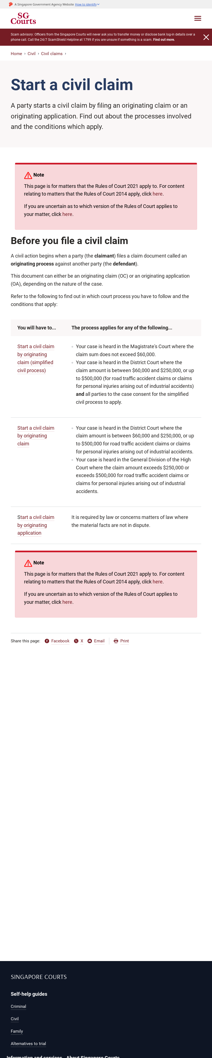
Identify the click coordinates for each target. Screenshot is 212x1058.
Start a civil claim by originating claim (35, 436)
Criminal (18, 1006)
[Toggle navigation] (197, 18)
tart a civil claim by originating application (35, 525)
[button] (87, 4)
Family (17, 1031)
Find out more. (164, 40)
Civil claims (52, 53)
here (158, 194)
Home (16, 53)
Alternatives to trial (28, 1043)
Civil (32, 53)
